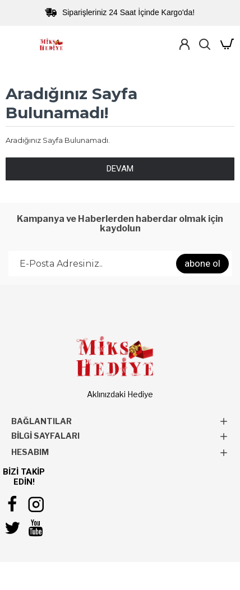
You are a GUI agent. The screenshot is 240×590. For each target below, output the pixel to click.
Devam (120, 169)
